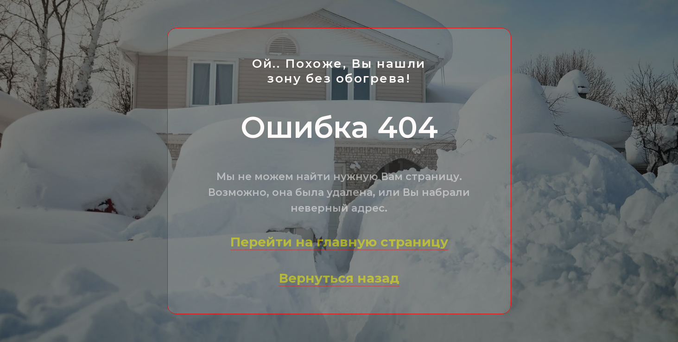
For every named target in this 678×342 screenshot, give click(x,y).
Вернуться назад (339, 278)
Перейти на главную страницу (339, 242)
